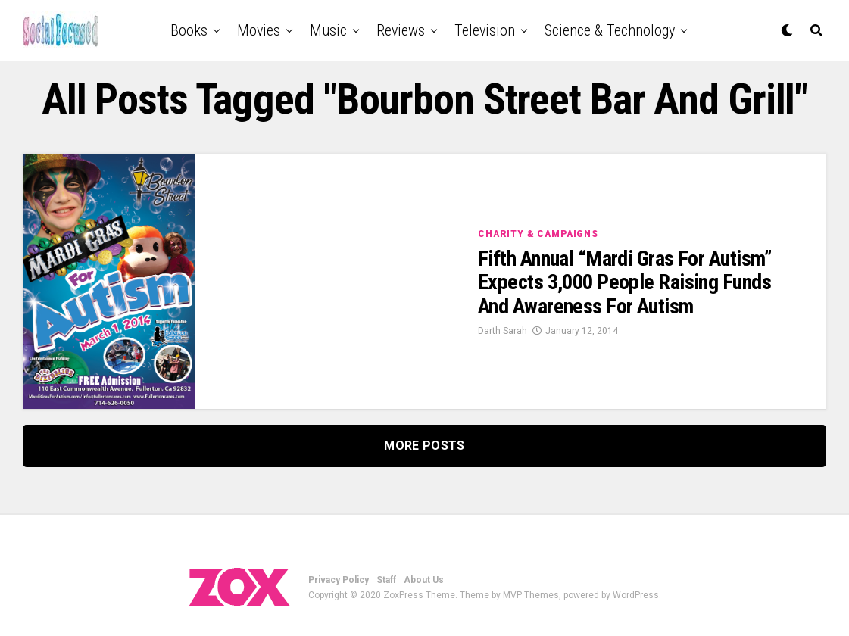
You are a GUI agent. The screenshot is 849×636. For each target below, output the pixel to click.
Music (328, 30)
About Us (424, 580)
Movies (258, 30)
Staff (386, 580)
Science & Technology (610, 30)
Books (189, 30)
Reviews (400, 30)
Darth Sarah (502, 331)
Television (484, 30)
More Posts (424, 445)
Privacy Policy (338, 580)
